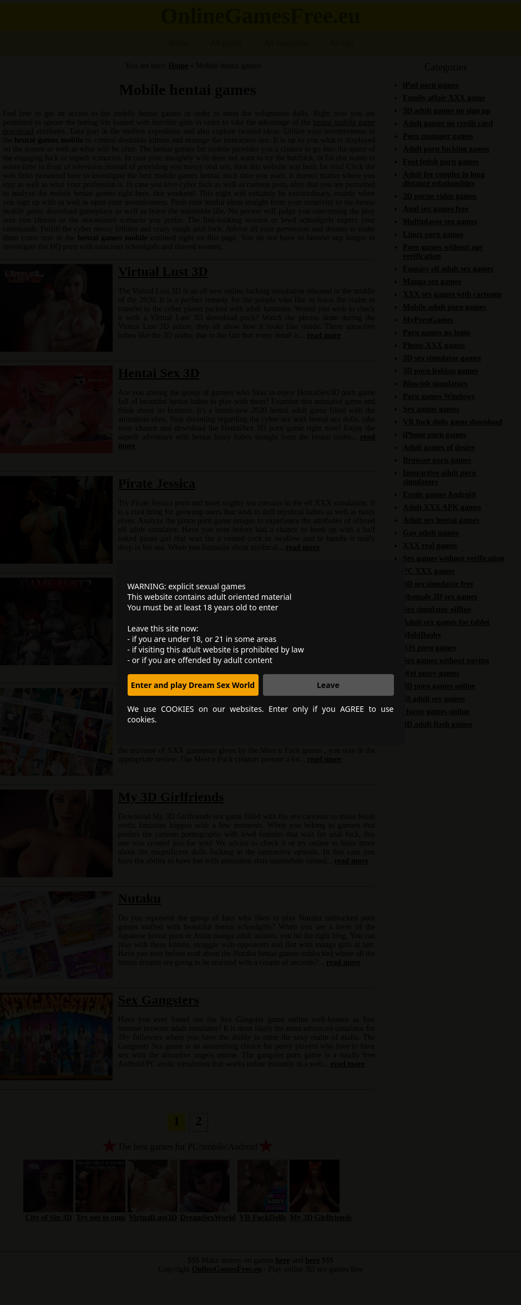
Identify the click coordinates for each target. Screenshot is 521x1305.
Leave (328, 685)
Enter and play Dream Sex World (193, 685)
